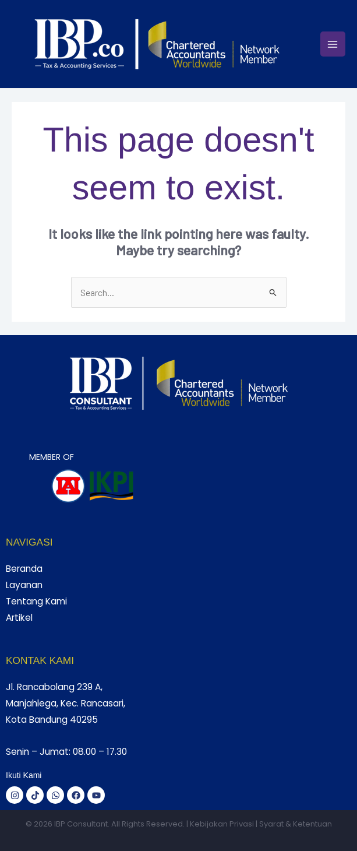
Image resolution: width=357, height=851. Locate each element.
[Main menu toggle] (332, 44)
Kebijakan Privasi (222, 823)
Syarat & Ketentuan (295, 823)
